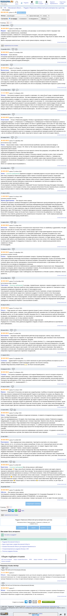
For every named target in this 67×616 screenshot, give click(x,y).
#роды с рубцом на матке (50, 559)
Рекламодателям (44, 606)
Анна (3, 173)
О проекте (28, 606)
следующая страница (33, 503)
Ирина (3, 392)
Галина (4, 374)
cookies (40, 613)
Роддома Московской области (11, 542)
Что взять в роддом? (8, 535)
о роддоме (22, 527)
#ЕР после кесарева (6, 559)
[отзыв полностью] (61, 42)
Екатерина (5, 335)
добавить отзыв (45, 527)
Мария (3, 31)
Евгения (4, 227)
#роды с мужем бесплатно (20, 559)
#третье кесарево (6, 561)
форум (34, 527)
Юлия (3, 590)
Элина (3, 95)
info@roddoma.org (54, 606)
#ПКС (30, 559)
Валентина (5, 70)
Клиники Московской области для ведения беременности (19, 546)
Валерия (4, 54)
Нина (3, 145)
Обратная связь (35, 606)
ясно (35, 615)
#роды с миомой (38, 559)
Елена (3, 256)
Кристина (4, 467)
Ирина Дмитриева (8, 200)
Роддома (26, 2)
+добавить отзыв (21, 12)
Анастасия (5, 120)
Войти (16, 4)
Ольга (3, 310)
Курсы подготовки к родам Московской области (16, 544)
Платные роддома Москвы (10, 551)
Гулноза (4, 360)
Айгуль (3, 492)
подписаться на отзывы (9, 45)
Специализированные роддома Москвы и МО (15, 549)
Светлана (4, 285)
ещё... (23, 510)
